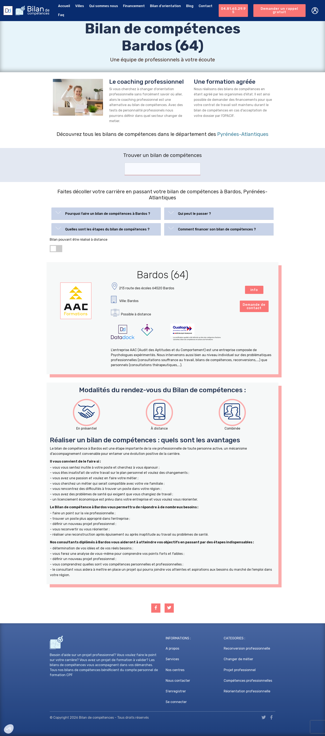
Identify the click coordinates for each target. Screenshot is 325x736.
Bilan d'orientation (165, 6)
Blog (189, 6)
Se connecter (176, 702)
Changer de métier (238, 659)
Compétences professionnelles (248, 681)
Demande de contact (254, 306)
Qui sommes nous (103, 6)
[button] (106, 212)
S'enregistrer (176, 691)
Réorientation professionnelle (247, 691)
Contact (205, 6)
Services (172, 659)
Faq (61, 15)
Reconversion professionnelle (247, 648)
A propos (172, 648)
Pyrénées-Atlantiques (242, 134)
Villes (79, 6)
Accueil (64, 6)
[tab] (106, 213)
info (254, 290)
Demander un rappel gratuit (279, 10)
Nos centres (175, 670)
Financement (134, 6)
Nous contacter (178, 681)
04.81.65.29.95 (233, 10)
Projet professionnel (240, 670)
